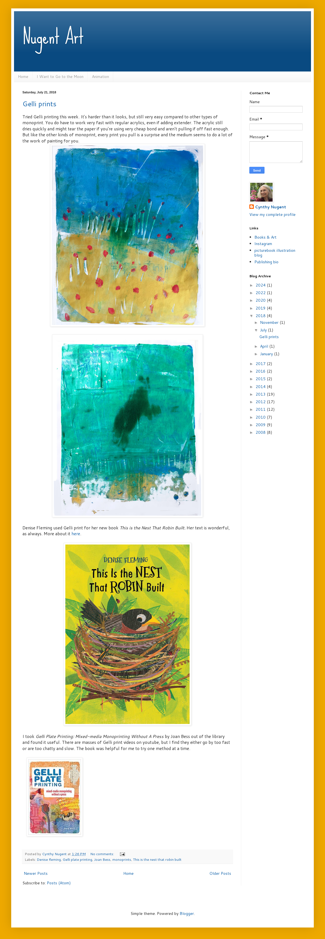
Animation (100, 76)
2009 (261, 425)
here (75, 533)
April (264, 346)
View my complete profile (272, 214)
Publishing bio (266, 262)
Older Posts (220, 873)
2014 (261, 386)
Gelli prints (39, 104)
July (264, 330)
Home (23, 76)
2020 (261, 300)
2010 (261, 417)
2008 (261, 432)
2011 (261, 409)
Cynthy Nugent (270, 207)
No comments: (102, 853)
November (270, 322)
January (267, 354)
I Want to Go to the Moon (60, 76)
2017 (261, 363)
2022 (261, 293)
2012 (261, 402)
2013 (261, 394)
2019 (261, 308)
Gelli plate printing (77, 859)
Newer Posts (36, 873)
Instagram (263, 243)
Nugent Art (53, 36)
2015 (261, 379)
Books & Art (265, 237)
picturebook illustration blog (274, 253)
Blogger (187, 913)
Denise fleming (49, 859)
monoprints (121, 859)
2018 (261, 316)
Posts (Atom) (59, 883)
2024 (261, 285)
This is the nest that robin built (157, 859)
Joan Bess (102, 859)
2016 (261, 371)
